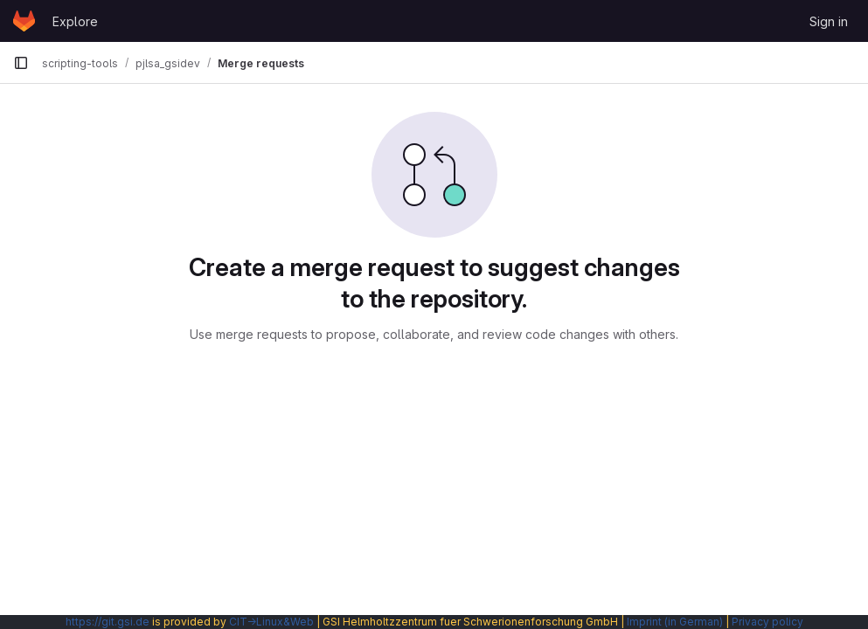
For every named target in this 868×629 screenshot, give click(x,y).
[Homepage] (24, 21)
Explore (75, 21)
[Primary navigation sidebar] (21, 63)
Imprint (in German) (675, 621)
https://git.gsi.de (107, 621)
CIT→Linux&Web (271, 621)
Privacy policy (767, 621)
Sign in (828, 21)
